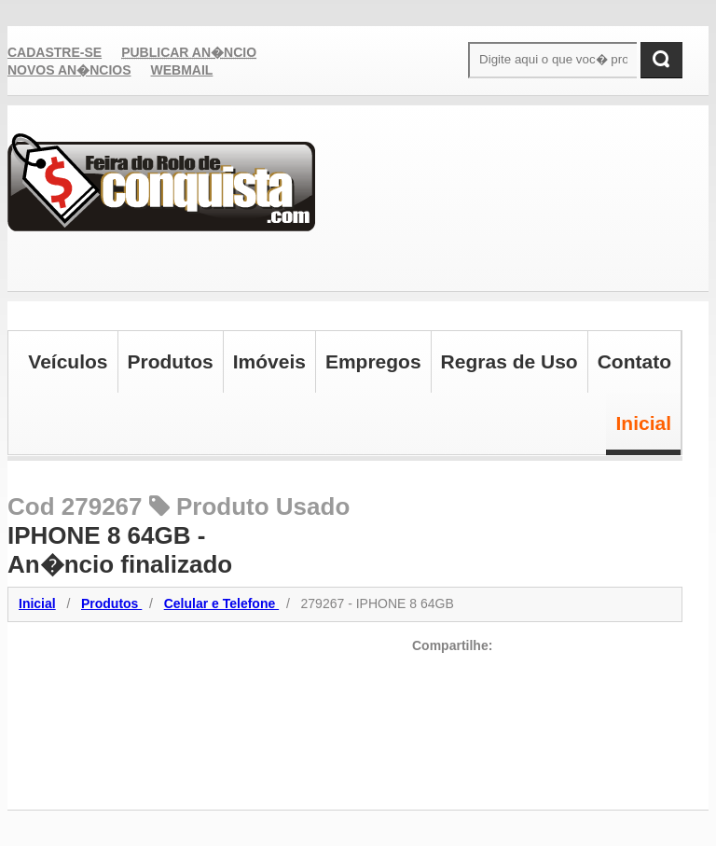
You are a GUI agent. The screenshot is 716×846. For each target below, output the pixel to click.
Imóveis (269, 361)
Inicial (643, 423)
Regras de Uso (509, 361)
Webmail (182, 69)
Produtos (170, 361)
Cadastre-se (54, 52)
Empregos (373, 361)
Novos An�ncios (69, 69)
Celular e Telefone (221, 603)
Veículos (67, 361)
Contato (634, 361)
